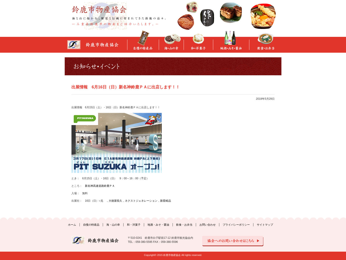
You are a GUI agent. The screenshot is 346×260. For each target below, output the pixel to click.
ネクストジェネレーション (141, 200)
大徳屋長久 (115, 200)
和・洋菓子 (133, 224)
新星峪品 (165, 200)
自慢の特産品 (91, 224)
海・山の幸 (113, 224)
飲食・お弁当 (184, 224)
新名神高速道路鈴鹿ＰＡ (100, 185)
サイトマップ (265, 224)
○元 (101, 200)
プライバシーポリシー (236, 224)
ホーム (72, 224)
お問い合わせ (207, 224)
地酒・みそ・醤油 (158, 224)
